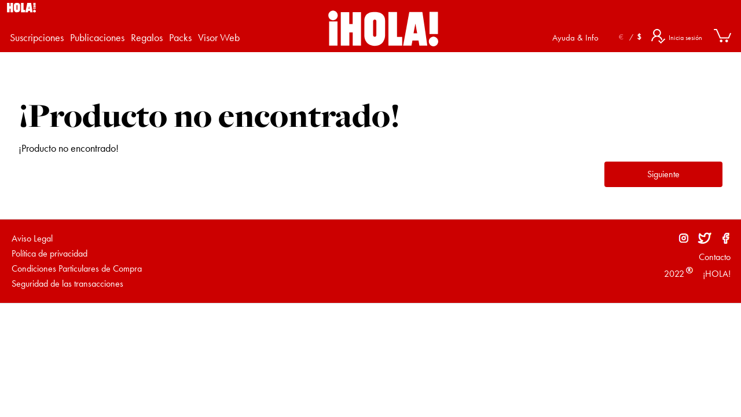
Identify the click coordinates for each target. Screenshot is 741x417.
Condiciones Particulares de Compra (77, 268)
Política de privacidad (49, 253)
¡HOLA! (715, 274)
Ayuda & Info (575, 37)
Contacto (715, 257)
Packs (180, 37)
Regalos (147, 37)
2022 (674, 274)
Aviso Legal (32, 238)
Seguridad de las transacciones (67, 283)
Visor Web (219, 37)
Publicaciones (97, 37)
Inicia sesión (685, 37)
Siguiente (663, 174)
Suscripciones (37, 37)
